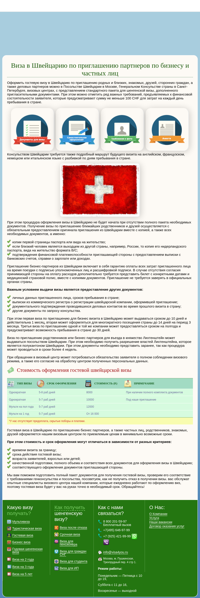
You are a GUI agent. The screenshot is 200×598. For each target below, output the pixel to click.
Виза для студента (73, 554)
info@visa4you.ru (115, 545)
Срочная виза (70, 527)
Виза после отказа (73, 521)
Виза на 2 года (23, 552)
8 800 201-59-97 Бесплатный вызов (117, 516)
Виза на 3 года (23, 560)
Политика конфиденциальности (110, 594)
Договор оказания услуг (166, 519)
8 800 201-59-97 (194, 5)
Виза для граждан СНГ (73, 546)
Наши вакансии (160, 515)
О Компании (158, 507)
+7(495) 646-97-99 (116, 523)
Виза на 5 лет (22, 567)
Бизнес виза (21, 535)
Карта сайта (56, 594)
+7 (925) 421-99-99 (117, 529)
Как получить (69, 500)
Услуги (154, 511)
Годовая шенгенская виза (27, 543)
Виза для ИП (69, 561)
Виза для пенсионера (68, 536)
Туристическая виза (27, 521)
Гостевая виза (22, 528)
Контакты (76, 594)
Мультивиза (21, 515)
